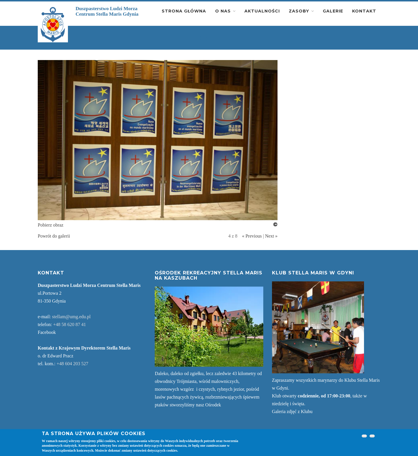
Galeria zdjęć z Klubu (292, 411)
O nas (223, 11)
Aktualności (262, 11)
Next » (271, 236)
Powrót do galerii (54, 236)
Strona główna (184, 11)
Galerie (333, 11)
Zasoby (299, 11)
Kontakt (364, 11)
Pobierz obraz (50, 224)
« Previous (252, 236)
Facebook (47, 332)
